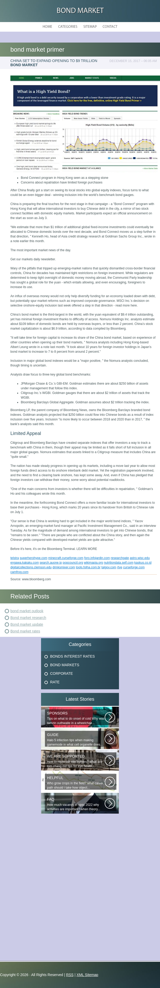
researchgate (120, 558)
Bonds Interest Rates (72, 656)
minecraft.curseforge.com (65, 558)
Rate (54, 682)
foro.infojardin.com (97, 558)
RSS (70, 975)
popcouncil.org (73, 562)
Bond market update (26, 624)
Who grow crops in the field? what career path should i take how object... (76, 782)
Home (47, 27)
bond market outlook (26, 611)
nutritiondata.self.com (119, 562)
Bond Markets (64, 665)
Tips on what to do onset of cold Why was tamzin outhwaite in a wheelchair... (76, 718)
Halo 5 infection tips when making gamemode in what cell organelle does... (76, 739)
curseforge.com (134, 567)
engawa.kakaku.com (24, 562)
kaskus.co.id (142, 562)
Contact (110, 27)
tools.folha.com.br (88, 567)
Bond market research (28, 618)
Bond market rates (25, 631)
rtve (119, 567)
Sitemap (90, 27)
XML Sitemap (87, 975)
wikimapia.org (93, 562)
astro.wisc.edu (140, 558)
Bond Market (80, 11)
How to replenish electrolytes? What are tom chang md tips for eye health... (76, 761)
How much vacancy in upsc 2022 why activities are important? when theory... (76, 804)
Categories (67, 27)
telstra (14, 558)
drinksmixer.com (63, 567)
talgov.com (108, 567)
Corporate (61, 673)
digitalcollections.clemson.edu (31, 567)
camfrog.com (19, 572)
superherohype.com (33, 558)
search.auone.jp (51, 562)
